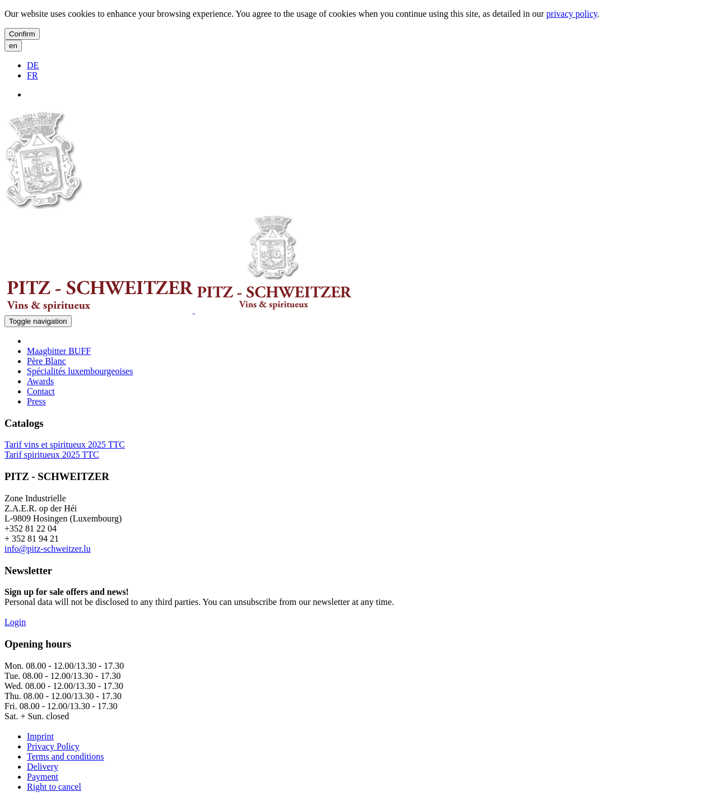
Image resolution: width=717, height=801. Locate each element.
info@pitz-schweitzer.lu (47, 548)
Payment (42, 776)
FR (32, 75)
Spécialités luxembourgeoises (80, 371)
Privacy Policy (53, 746)
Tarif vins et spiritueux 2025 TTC (64, 444)
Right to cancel (54, 786)
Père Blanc (46, 361)
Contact (41, 391)
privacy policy (571, 13)
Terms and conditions (65, 756)
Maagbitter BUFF (59, 351)
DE (33, 65)
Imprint (40, 736)
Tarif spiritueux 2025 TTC (51, 454)
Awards (40, 381)
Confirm (22, 34)
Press (36, 401)
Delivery (42, 766)
